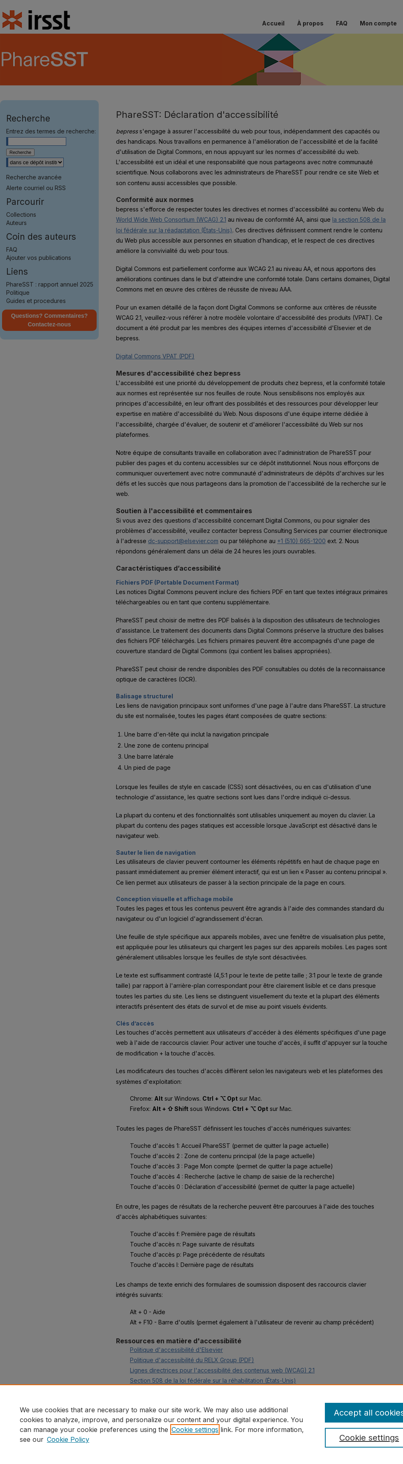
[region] (201, 1424)
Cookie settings (194, 1429)
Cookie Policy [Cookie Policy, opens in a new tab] (68, 1439)
